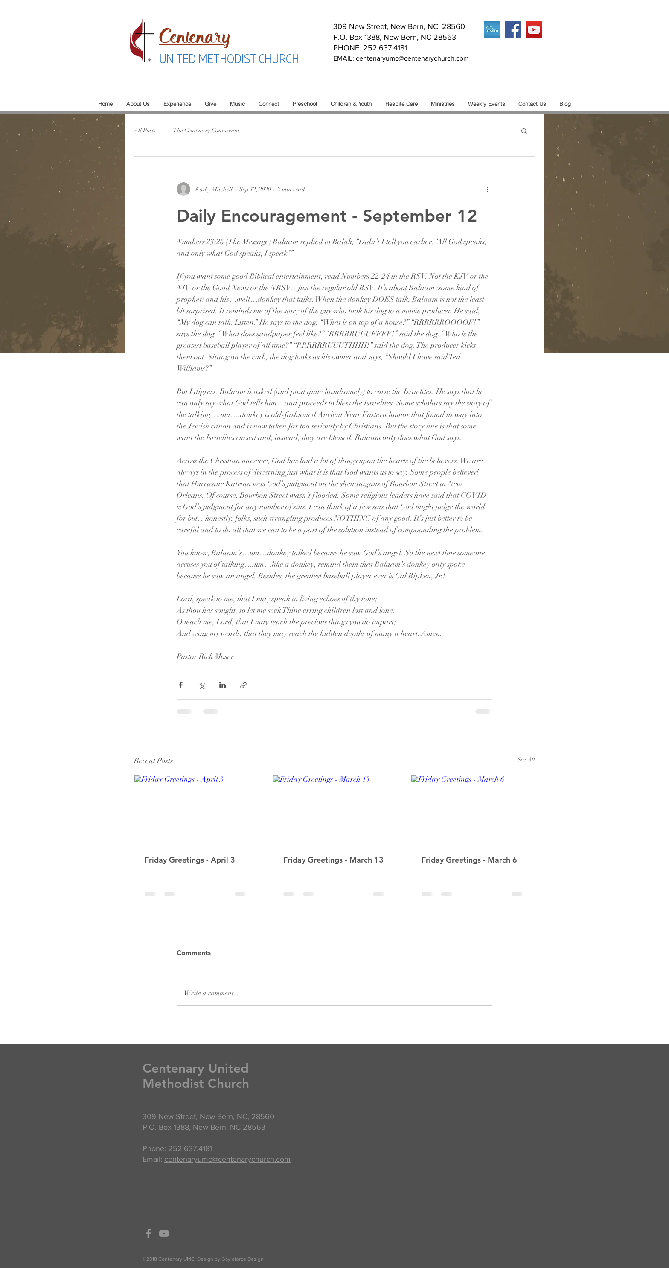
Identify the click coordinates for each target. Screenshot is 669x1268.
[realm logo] (492, 29)
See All (526, 759)
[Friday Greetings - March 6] (473, 810)
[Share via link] (243, 685)
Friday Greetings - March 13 (333, 860)
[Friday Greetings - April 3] (196, 810)
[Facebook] (513, 29)
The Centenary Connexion (206, 130)
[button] (524, 130)
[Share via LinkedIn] (222, 685)
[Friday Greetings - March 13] (334, 810)
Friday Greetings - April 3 (190, 860)
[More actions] (487, 189)
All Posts (145, 130)
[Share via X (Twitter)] (202, 685)
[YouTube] (534, 29)
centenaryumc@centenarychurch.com (412, 58)
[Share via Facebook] (181, 685)
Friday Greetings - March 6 (469, 860)
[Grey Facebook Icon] (148, 1233)
